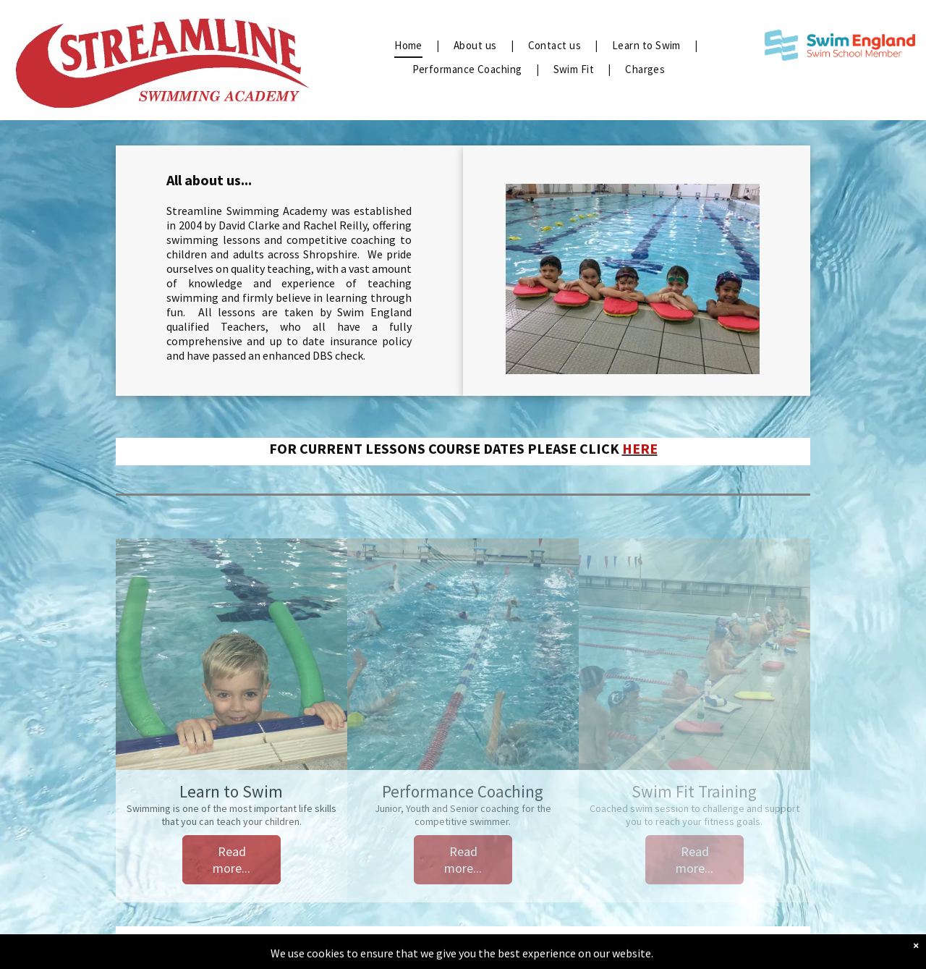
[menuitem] (409, 46)
